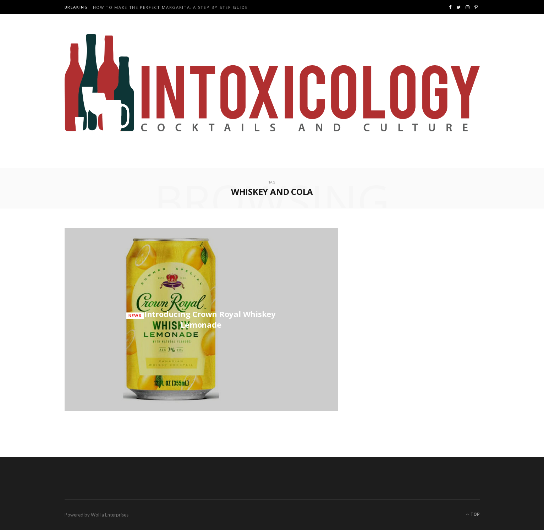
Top (473, 514)
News (135, 315)
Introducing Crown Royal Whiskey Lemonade (210, 319)
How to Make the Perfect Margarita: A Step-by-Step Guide (170, 7)
